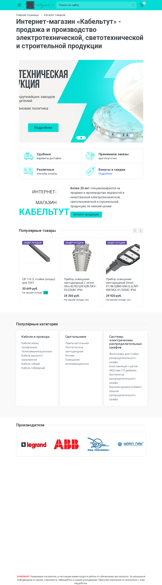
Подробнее (106, 173)
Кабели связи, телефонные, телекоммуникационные (36, 347)
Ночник (69, 355)
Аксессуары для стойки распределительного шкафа (123, 358)
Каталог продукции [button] (86, 214)
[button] (78, 138)
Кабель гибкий (30, 363)
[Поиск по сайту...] (93, 5)
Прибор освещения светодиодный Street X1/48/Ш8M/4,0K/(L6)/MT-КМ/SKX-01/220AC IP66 (122, 284)
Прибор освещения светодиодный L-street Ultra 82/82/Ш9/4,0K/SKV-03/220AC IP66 (80, 284)
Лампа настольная (77, 343)
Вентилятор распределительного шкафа (122, 378)
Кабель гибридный (33, 367)
